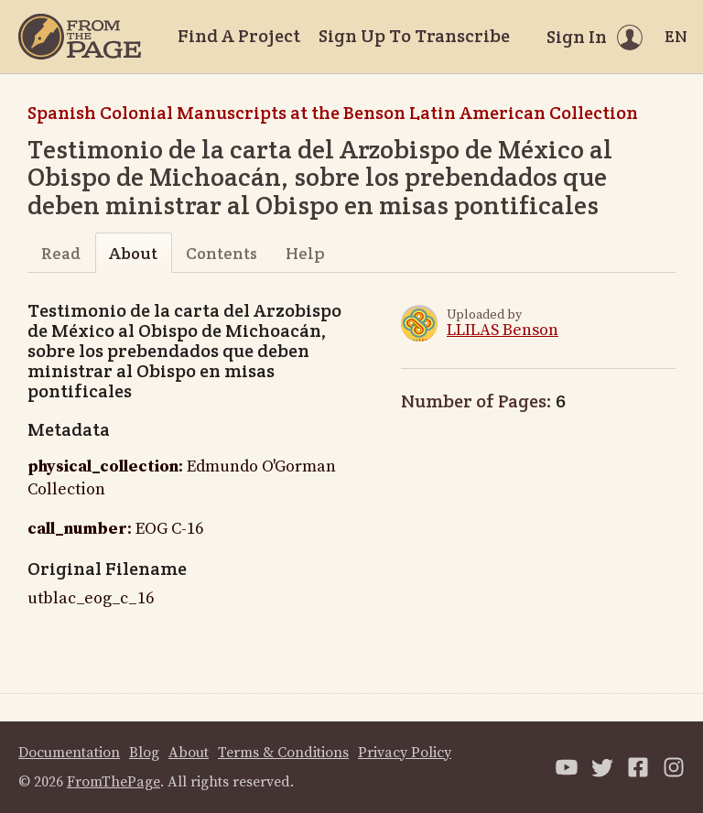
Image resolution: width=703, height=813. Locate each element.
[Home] (79, 37)
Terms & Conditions (283, 752)
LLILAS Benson (502, 330)
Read (61, 253)
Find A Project (239, 36)
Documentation (69, 752)
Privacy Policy (404, 752)
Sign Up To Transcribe (414, 36)
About (133, 253)
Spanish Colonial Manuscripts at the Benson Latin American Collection (332, 113)
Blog (144, 752)
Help (305, 253)
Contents (221, 253)
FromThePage (113, 782)
